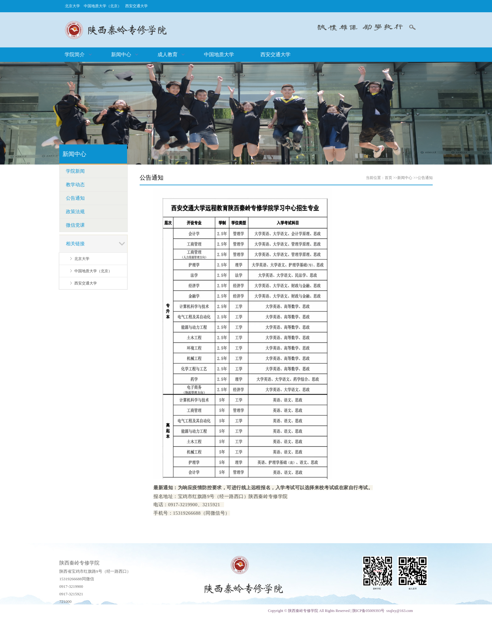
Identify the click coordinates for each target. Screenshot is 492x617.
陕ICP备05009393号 (368, 611)
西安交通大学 (136, 6)
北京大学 (72, 6)
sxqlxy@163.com (399, 611)
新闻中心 (404, 178)
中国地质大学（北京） (102, 6)
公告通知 (425, 178)
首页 (388, 178)
